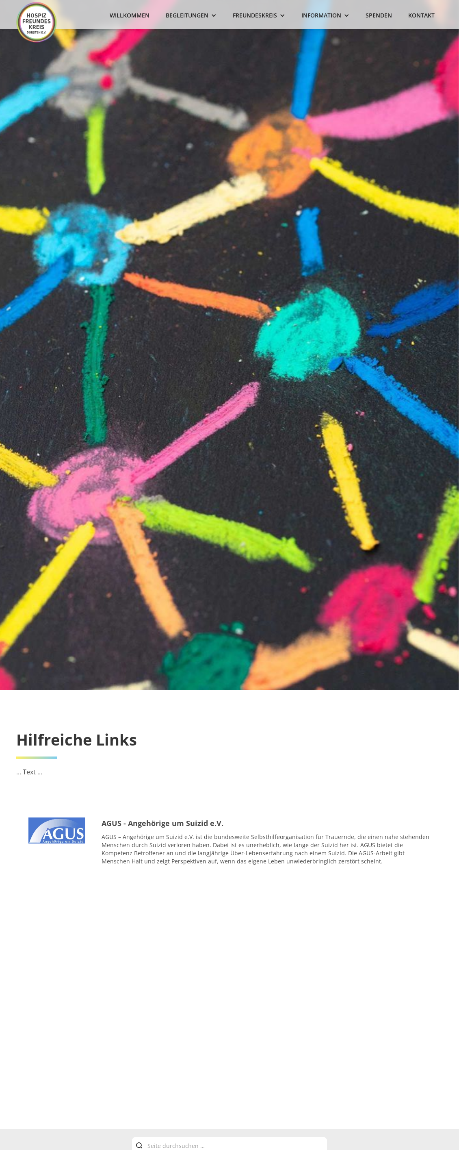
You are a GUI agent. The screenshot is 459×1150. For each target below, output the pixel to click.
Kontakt (421, 15)
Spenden (379, 15)
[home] (36, 22)
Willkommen (129, 15)
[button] (191, 15)
